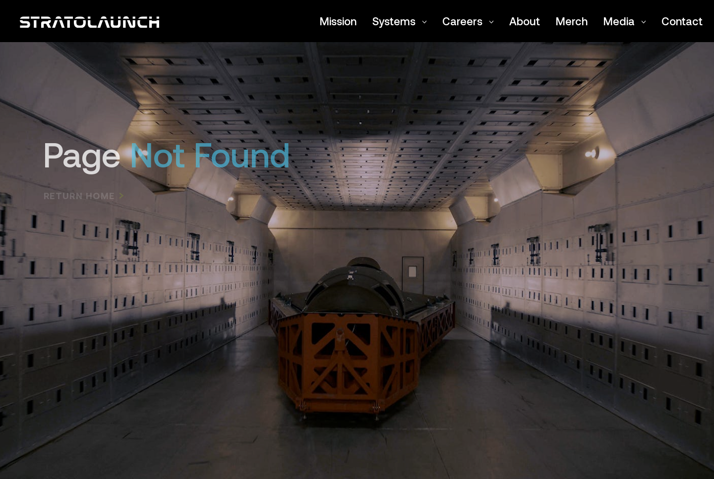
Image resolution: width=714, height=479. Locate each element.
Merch (572, 20)
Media (624, 20)
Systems (399, 20)
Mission (338, 20)
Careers (467, 20)
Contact (682, 20)
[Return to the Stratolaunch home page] (89, 21)
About (524, 20)
